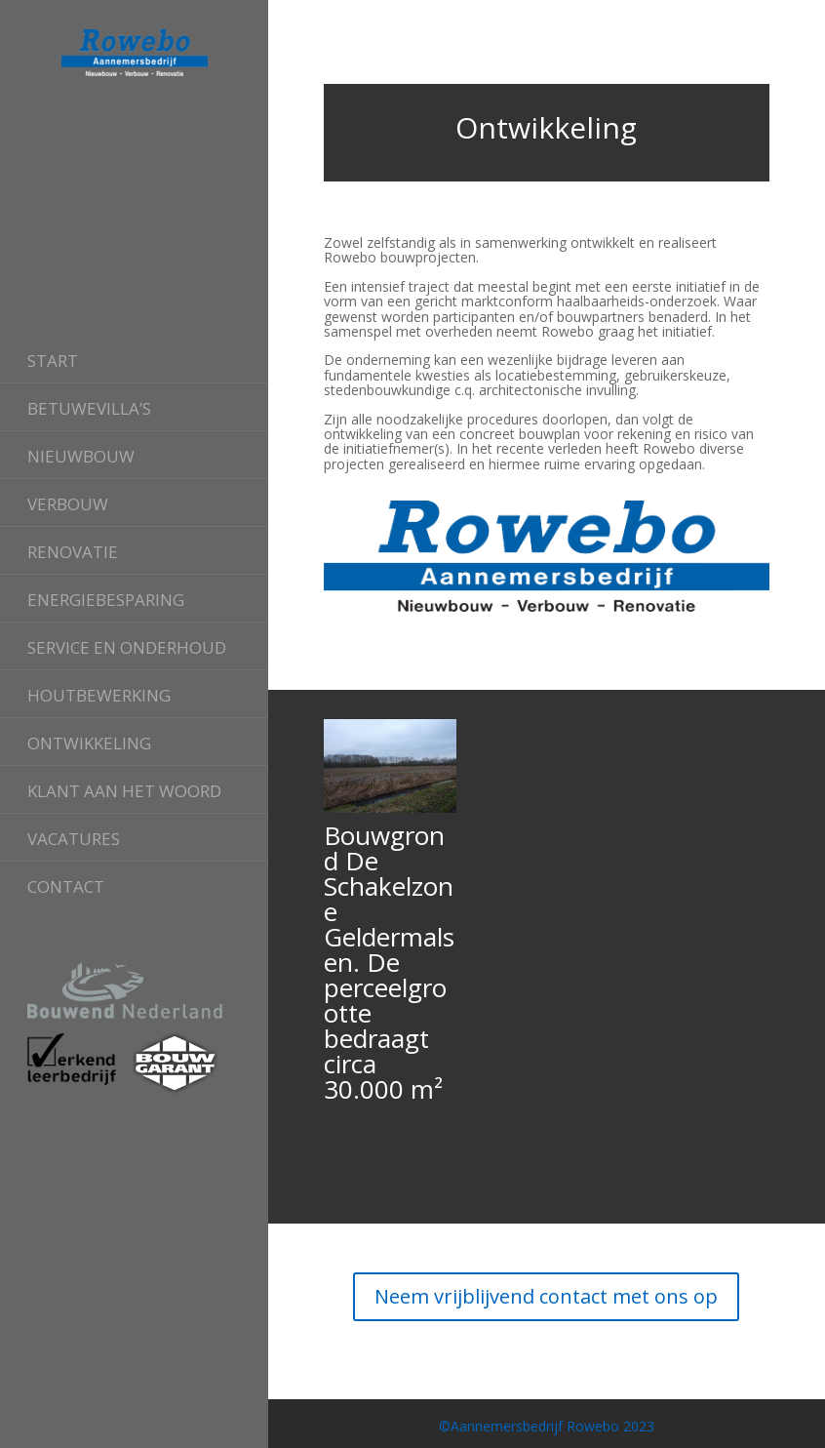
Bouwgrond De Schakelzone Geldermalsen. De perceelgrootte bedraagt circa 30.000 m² (389, 962)
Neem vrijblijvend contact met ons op (546, 1296)
